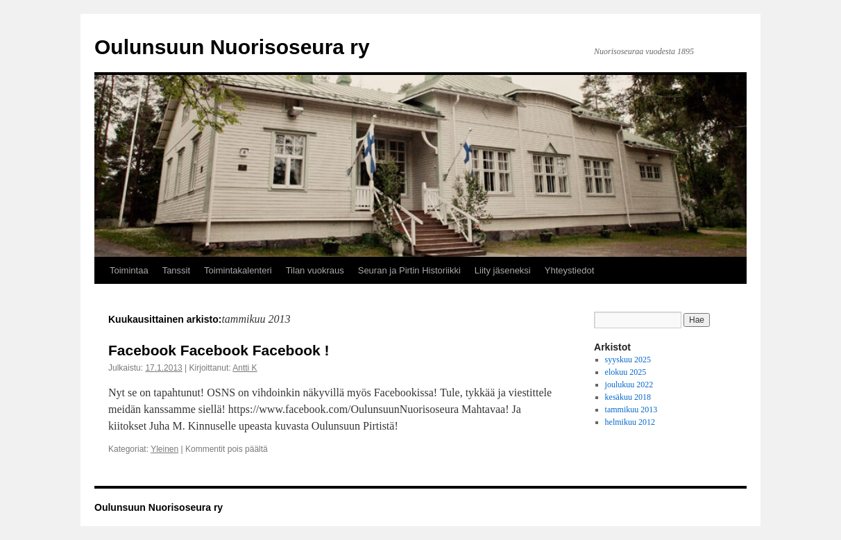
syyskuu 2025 (628, 359)
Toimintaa (129, 270)
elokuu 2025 (626, 372)
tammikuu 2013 (631, 409)
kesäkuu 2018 (628, 397)
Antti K (244, 368)
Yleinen (164, 449)
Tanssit (176, 270)
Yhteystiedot (570, 270)
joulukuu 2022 (629, 384)
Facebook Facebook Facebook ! (219, 350)
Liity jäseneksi (503, 270)
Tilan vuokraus (315, 270)
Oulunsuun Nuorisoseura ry (232, 46)
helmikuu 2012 (630, 422)
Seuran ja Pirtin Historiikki (409, 270)
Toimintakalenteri (238, 270)
